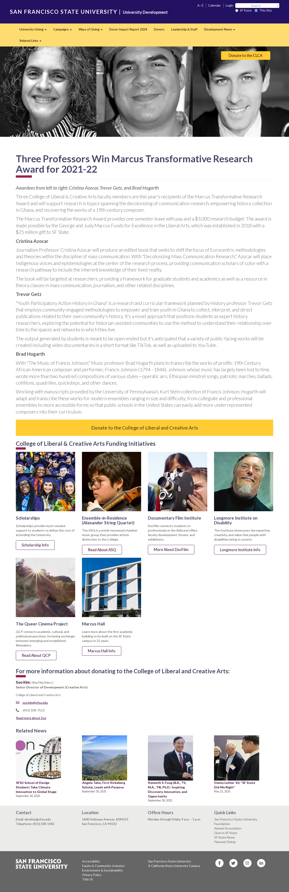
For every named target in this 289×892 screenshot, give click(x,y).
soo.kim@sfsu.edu (32, 702)
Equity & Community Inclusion (103, 866)
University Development (145, 12)
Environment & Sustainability (102, 870)
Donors (159, 29)
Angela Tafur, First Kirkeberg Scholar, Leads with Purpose (103, 785)
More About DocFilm (171, 549)
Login (229, 5)
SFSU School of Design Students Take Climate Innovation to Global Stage (36, 787)
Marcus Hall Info (101, 650)
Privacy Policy (91, 875)
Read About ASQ (102, 549)
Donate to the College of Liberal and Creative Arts (144, 427)
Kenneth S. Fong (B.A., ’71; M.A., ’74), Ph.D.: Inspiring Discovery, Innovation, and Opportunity (167, 789)
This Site (263, 10)
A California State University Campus (174, 866)
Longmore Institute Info (240, 549)
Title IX (87, 879)
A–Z (200, 5)
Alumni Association (227, 828)
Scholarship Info (35, 545)
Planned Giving (224, 842)
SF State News (224, 837)
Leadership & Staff (184, 29)
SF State (243, 10)
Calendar (214, 5)
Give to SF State (225, 833)
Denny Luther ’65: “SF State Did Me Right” (234, 785)
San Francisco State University (169, 861)
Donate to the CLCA (245, 55)
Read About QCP (36, 655)
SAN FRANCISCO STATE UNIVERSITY (63, 11)
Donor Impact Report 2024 (128, 29)
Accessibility (91, 861)
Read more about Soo (31, 718)
